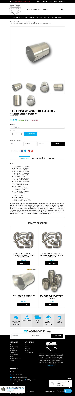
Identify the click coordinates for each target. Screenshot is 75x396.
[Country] (30, 144)
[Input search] (43, 9)
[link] (11, 1)
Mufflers (46, 17)
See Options (23, 263)
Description (24, 158)
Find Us (12, 371)
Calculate (58, 143)
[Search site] (62, 9)
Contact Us (27, 348)
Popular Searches (29, 352)
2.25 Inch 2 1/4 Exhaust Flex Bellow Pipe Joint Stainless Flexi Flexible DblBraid (51, 296)
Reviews (38, 158)
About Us (39, 1)
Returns (26, 350)
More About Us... (51, 365)
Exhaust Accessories (15, 358)
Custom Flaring (14, 346)
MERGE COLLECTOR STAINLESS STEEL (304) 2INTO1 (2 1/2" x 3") (23, 295)
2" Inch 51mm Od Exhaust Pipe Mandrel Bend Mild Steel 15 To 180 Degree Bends (51, 255)
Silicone (60, 17)
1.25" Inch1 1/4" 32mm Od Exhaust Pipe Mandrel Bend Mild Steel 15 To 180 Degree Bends (23, 255)
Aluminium (31, 17)
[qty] (16, 134)
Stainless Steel (23, 17)
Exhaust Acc (53, 17)
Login (55, 1)
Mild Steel (15, 17)
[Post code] (44, 144)
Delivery (45, 1)
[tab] (24, 158)
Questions (51, 158)
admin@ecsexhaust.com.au (20, 377)
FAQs (11, 344)
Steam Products (39, 17)
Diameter (12, 124)
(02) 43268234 (17, 375)
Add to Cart (30, 134)
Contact (51, 1)
